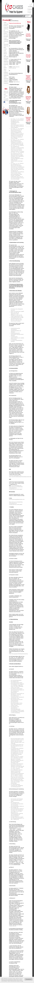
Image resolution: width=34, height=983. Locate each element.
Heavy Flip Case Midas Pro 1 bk (28, 56)
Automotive (6, 24)
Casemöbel (6, 27)
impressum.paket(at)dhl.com (15, 475)
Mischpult (6, 56)
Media (5, 52)
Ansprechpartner (6, 92)
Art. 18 (16, 829)
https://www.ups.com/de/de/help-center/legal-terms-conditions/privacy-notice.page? (16, 488)
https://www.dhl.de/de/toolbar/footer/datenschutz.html (20, 476)
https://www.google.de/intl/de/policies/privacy (18, 653)
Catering (6, 28)
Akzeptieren (28, 979)
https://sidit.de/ (17, 81)
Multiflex (6, 59)
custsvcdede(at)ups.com (16, 485)
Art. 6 (18, 861)
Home (10, 19)
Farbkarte (6, 39)
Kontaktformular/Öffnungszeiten (6, 99)
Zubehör (6, 81)
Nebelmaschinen (8, 61)
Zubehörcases (7, 83)
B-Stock (5, 25)
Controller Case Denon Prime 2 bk (28, 35)
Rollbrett (6, 72)
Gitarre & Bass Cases (6, 47)
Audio (5, 22)
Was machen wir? (5, 96)
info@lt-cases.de (15, 66)
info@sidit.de (15, 80)
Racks (5, 67)
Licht (5, 50)
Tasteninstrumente (8, 80)
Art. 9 (15, 862)
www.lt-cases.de (12, 68)
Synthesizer (6, 78)
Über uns (6, 91)
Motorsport (6, 58)
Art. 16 (18, 827)
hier (10, 96)
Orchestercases (7, 63)
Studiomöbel (7, 73)
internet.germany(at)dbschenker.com (16, 499)
